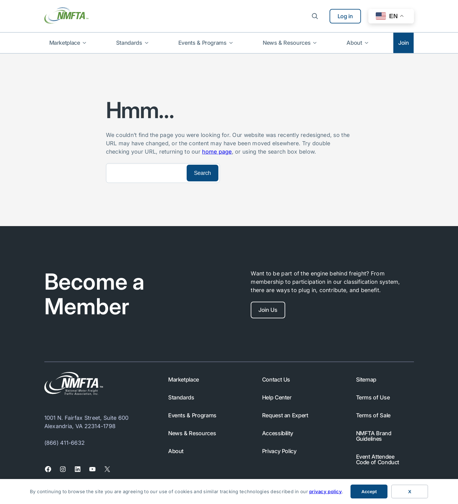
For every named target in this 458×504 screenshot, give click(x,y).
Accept (369, 491)
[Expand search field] (315, 16)
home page (217, 151)
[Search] (145, 173)
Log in (345, 16)
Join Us (268, 310)
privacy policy (325, 491)
